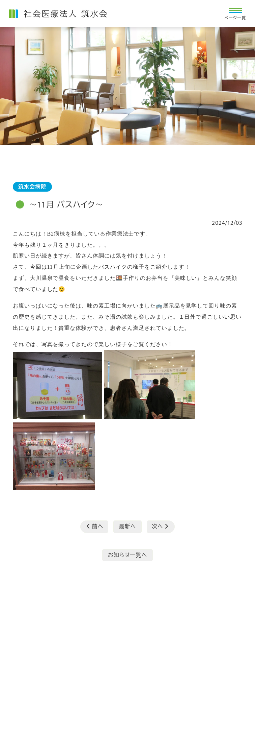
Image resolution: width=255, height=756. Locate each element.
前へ (95, 526)
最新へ (127, 526)
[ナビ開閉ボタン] (235, 13)
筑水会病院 (32, 186)
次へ (160, 526)
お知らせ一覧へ (127, 555)
